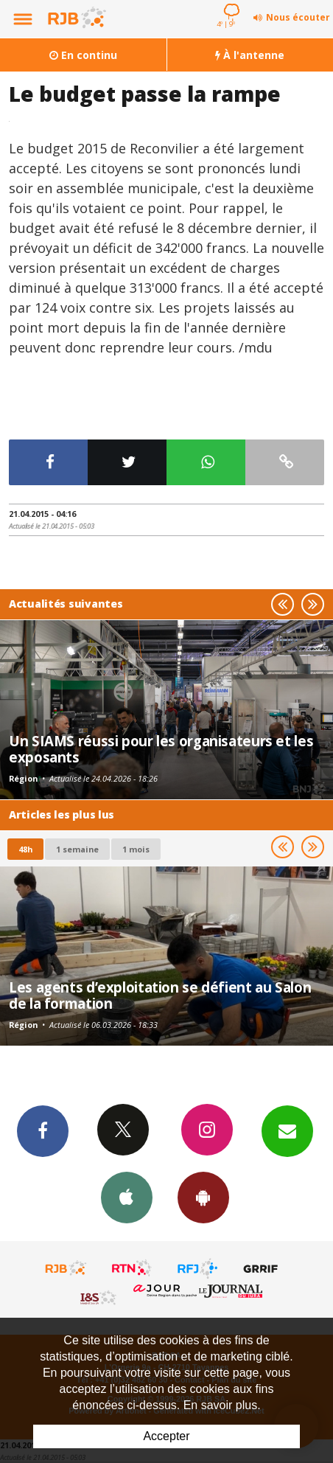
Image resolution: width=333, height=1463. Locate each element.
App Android (203, 1197)
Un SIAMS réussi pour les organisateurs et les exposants (161, 749)
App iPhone (127, 1197)
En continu (83, 55)
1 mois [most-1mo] (136, 849)
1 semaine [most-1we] (77, 849)
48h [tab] (25, 849)
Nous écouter (298, 17)
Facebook (43, 1130)
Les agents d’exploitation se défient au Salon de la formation (160, 995)
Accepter (166, 1436)
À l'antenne (249, 55)
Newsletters (287, 1130)
